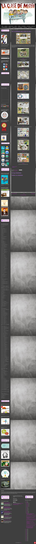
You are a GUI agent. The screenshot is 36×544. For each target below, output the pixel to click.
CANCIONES (6, 26)
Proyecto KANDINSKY (3, 336)
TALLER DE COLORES (3, 379)
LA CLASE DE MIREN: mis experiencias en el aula (10, 2)
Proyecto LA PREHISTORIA (4, 337)
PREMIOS (19, 26)
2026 (26, 501)
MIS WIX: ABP (28, 26)
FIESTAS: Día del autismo (4, 260)
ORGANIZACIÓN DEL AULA (4, 302)
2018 (26, 534)
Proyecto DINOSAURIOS (3, 315)
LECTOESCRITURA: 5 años (4, 283)
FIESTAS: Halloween (3, 267)
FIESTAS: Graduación (3, 266)
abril (26, 510)
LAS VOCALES (3, 280)
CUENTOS (16, 26)
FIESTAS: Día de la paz (3, 259)
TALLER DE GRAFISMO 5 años (4, 386)
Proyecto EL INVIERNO (3, 322)
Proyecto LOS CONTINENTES (4, 349)
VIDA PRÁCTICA (3, 395)
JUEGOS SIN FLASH (11, 26)
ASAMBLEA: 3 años (3, 229)
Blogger (20, 542)
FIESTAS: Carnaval (3, 256)
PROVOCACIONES (3, 310)
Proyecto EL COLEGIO (3, 317)
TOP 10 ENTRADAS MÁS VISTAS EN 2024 (30, 525)
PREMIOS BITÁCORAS (3, 308)
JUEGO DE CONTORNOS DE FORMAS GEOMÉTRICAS (7, 503)
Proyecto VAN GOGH (3, 366)
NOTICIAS (2, 300)
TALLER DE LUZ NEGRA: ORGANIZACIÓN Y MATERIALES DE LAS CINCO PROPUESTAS (8, 512)
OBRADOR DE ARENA (3, 301)
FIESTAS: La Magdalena (3, 268)
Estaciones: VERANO (3, 252)
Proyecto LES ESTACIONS (4, 342)
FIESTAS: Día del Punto (3, 265)
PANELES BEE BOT (14, 27)
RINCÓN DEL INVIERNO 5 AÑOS (29, 526)
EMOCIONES (2, 248)
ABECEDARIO (2, 226)
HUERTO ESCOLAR (3, 275)
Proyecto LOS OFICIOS (3, 353)
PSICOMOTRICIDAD (3, 370)
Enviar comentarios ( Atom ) (24, 197)
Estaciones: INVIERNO (3, 249)
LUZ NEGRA (2, 291)
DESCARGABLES (30, 27)
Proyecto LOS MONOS (3, 352)
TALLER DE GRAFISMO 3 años (4, 384)
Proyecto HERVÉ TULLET (4, 334)
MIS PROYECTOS (23, 26)
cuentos (2, 240)
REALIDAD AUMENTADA (4, 27)
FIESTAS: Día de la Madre (4, 258)
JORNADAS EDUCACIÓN (4, 279)
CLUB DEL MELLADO (3, 236)
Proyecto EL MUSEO (3, 326)
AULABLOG (2, 233)
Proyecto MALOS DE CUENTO (4, 358)
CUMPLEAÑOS (2, 241)
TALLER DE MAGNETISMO (4, 388)
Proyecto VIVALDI (3, 367)
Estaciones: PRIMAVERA (3, 251)
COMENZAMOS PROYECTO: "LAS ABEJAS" (30, 516)
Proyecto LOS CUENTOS (3, 350)
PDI (1, 307)
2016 (26, 536)
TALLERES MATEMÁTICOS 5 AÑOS (5, 391)
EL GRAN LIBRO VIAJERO (4, 244)
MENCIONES (2, 293)
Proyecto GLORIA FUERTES (4, 333)
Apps (1, 227)
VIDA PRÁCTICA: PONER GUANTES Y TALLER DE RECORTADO (30, 514)
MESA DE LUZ (33, 26)
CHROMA (2, 235)
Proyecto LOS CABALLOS (4, 345)
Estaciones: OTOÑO (3, 250)
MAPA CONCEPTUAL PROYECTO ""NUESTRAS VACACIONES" (29, 527)
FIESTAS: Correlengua (3, 257)
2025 (26, 502)
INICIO (2, 26)
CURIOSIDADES (3, 242)
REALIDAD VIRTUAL (3, 372)
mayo (27, 509)
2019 (26, 533)
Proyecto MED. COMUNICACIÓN (4, 359)
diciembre (27, 503)
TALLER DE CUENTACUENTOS (4, 380)
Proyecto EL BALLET (3, 316)
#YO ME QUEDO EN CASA (4, 225)
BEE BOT (2, 234)
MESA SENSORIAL (20, 27)
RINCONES (2, 376)
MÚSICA (2, 299)
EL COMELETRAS (3, 243)
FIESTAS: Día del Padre (3, 264)
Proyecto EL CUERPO (3, 318)
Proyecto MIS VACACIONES (4, 360)
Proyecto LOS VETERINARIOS (4, 357)
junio (26, 508)
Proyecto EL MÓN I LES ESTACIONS (5, 324)
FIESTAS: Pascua (3, 271)
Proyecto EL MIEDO (3, 323)
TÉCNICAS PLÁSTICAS (3, 393)
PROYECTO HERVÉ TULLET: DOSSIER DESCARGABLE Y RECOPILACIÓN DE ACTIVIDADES (7, 507)
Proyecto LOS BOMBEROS (4, 344)
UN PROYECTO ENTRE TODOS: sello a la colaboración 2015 (8, 516)
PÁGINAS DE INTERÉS (3, 303)
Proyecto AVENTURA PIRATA (4, 314)
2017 (26, 535)
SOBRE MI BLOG (3, 378)
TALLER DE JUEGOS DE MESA (4, 387)
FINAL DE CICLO (3, 273)
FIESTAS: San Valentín (3, 272)
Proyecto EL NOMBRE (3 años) (4, 327)
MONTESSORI (25, 27)
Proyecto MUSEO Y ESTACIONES (4, 361)
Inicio (24, 193)
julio (26, 507)
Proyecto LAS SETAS (3, 341)
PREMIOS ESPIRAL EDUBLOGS (4, 309)
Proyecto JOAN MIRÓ (3, 335)
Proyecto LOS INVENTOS (4, 351)
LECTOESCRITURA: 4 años (4, 282)
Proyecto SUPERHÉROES (4, 365)
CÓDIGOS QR (2, 237)
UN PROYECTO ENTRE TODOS (4, 394)
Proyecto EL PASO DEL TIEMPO (4, 330)
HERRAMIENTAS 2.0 (3, 274)
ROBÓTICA (10, 27)
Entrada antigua (33, 193)
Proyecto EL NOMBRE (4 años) (4, 328)
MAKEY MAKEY (3, 292)
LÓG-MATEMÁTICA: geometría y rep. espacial (5, 287)
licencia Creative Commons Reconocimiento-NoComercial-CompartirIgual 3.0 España (18, 504)
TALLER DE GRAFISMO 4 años (4, 385)
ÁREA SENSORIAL (3, 228)
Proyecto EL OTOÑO (3, 329)
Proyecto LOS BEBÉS (3, 343)
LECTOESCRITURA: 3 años (4, 281)
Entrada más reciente (14, 193)
